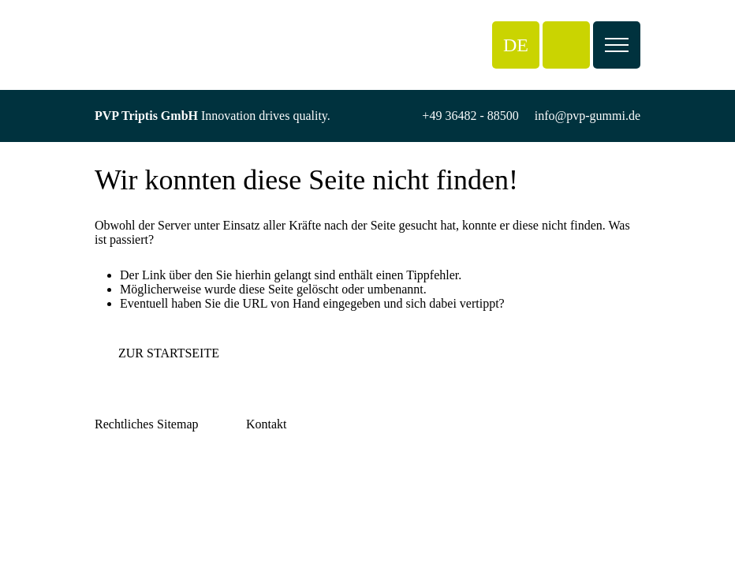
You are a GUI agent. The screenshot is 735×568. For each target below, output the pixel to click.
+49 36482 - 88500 (470, 115)
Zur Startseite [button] (168, 353)
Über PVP (182, 459)
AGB (108, 488)
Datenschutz (126, 473)
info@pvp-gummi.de (587, 115)
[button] (515, 45)
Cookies (115, 502)
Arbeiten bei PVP (201, 488)
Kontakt (177, 502)
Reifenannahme (196, 473)
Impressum (123, 459)
